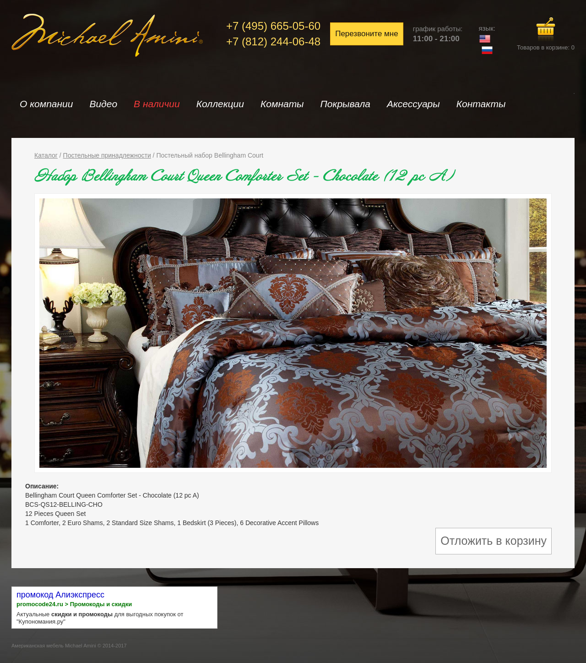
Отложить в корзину (493, 540)
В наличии (157, 104)
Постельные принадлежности (107, 155)
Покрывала (345, 104)
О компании (46, 104)
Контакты (481, 104)
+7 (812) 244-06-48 (273, 41)
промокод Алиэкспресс (60, 594)
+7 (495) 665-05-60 (273, 26)
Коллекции (220, 104)
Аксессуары (413, 104)
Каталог (46, 155)
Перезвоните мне (366, 33)
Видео (103, 104)
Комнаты (282, 104)
